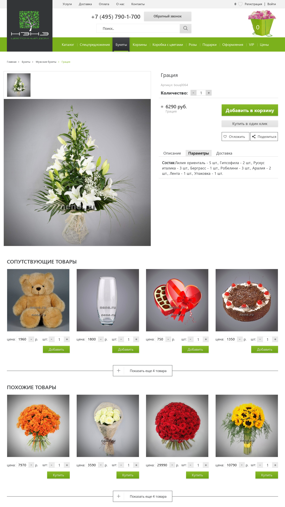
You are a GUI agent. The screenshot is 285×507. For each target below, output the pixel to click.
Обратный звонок (171, 16)
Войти (271, 4)
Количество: (174, 93)
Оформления (232, 44)
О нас (120, 4)
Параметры (198, 153)
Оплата (104, 4)
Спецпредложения (95, 44)
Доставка (85, 4)
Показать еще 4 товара (148, 370)
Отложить (237, 136)
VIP (251, 44)
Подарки (210, 44)
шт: (45, 339)
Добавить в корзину (250, 110)
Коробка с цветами (168, 44)
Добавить (56, 349)
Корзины (140, 44)
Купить (58, 475)
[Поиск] (143, 28)
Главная (11, 61)
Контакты (138, 4)
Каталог (68, 44)
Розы (193, 44)
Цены (264, 44)
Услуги (67, 4)
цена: (11, 339)
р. (36, 339)
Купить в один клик (249, 123)
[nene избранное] (240, 4)
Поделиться (267, 136)
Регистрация (253, 4)
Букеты (121, 44)
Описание (172, 153)
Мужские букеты (46, 61)
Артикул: (167, 85)
